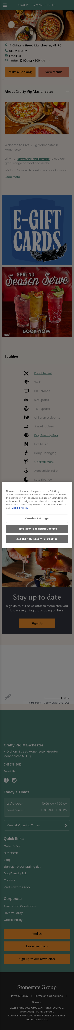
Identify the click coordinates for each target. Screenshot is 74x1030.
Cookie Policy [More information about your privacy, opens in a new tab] (19, 507)
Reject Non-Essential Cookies (37, 528)
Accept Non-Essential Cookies (37, 539)
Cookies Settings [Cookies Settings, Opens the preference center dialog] (37, 518)
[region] (37, 515)
